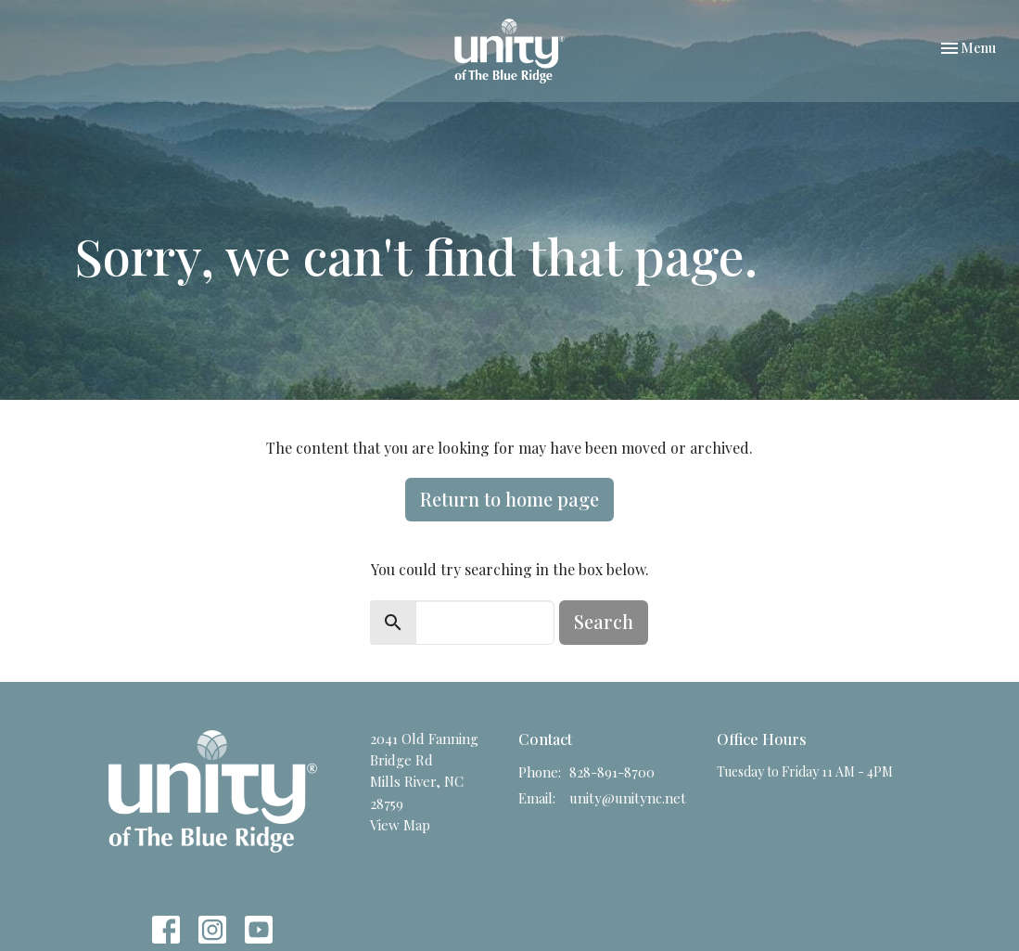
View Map (400, 825)
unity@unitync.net (627, 798)
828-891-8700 (612, 772)
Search (603, 621)
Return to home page (509, 498)
